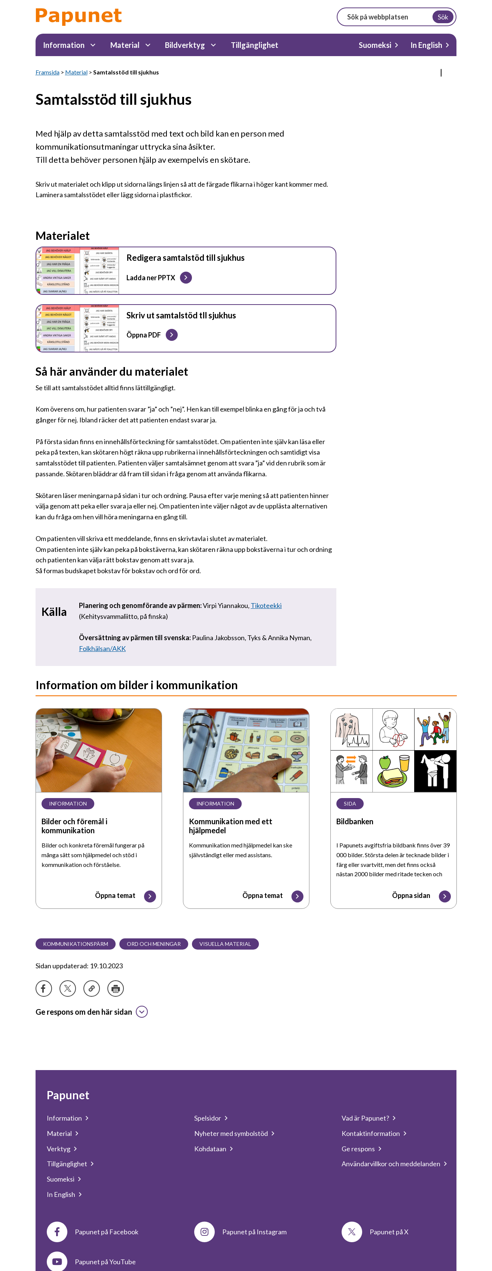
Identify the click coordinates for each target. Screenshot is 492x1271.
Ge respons (358, 1149)
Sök (443, 17)
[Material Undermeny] (148, 45)
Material (125, 44)
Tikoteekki (266, 605)
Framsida (47, 72)
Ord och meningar (154, 944)
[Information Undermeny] (93, 45)
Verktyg (58, 1149)
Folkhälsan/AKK (102, 648)
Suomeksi (375, 44)
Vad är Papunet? (365, 1118)
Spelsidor (207, 1118)
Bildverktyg (185, 44)
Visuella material (225, 944)
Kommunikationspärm (75, 944)
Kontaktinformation (371, 1133)
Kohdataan (210, 1149)
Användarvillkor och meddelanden (391, 1164)
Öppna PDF (143, 335)
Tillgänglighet (254, 44)
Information (64, 44)
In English (426, 44)
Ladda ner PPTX (150, 277)
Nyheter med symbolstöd (231, 1133)
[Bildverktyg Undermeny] (213, 45)
